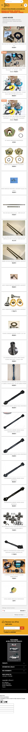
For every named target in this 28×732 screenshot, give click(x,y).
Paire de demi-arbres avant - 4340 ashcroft (14, 213)
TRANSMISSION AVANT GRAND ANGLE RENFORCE (14, 406)
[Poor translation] (5, 702)
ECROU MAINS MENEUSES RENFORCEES (14, 599)
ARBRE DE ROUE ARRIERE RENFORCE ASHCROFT (14, 261)
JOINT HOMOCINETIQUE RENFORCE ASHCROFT (14, 285)
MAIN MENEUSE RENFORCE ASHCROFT (14, 164)
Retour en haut (20, 615)
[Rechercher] (14, 1)
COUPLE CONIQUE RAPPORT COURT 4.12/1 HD (13, 333)
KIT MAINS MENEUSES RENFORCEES (14, 140)
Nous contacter (6, 674)
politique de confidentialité (10, 632)
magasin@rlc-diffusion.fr (7, 680)
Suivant (23, 611)
